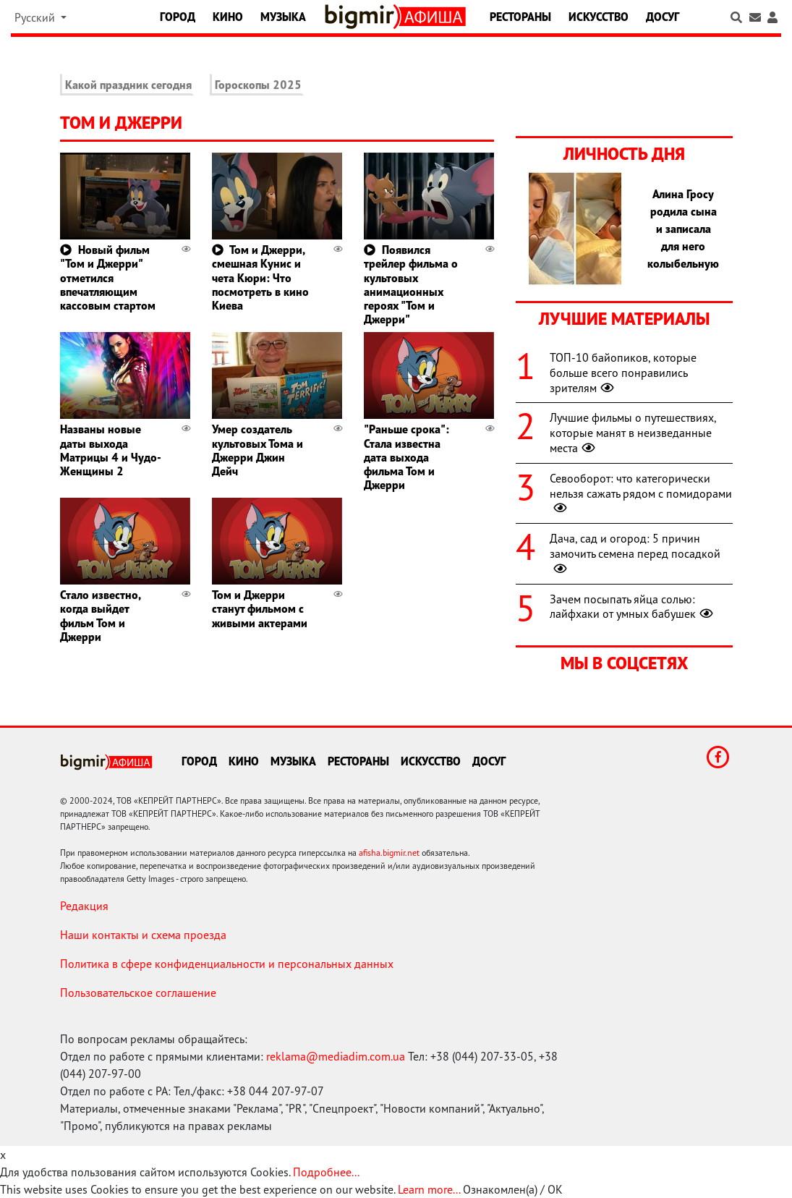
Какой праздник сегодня (128, 84)
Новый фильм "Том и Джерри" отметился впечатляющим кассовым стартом (108, 277)
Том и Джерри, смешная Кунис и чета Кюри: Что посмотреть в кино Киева (260, 277)
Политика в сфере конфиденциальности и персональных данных (226, 963)
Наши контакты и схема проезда (143, 934)
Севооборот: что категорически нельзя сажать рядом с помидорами (641, 493)
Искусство (599, 16)
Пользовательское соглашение (138, 992)
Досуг (662, 16)
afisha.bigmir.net (389, 852)
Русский (36, 17)
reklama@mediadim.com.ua (335, 1056)
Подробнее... (326, 1172)
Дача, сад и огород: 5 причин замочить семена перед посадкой (635, 553)
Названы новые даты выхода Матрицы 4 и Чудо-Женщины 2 (110, 450)
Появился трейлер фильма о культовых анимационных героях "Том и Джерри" (411, 284)
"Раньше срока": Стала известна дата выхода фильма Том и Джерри (406, 457)
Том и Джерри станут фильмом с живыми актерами (259, 608)
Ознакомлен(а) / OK (513, 1189)
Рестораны (520, 16)
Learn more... (429, 1189)
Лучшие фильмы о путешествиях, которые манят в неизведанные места (633, 432)
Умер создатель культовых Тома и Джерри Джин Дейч (257, 450)
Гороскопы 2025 (258, 84)
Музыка (283, 16)
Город (177, 16)
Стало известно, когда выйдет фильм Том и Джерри (100, 615)
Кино (228, 16)
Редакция (84, 905)
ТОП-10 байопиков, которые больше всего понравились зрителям (623, 372)
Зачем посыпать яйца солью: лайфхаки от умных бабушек (633, 606)
